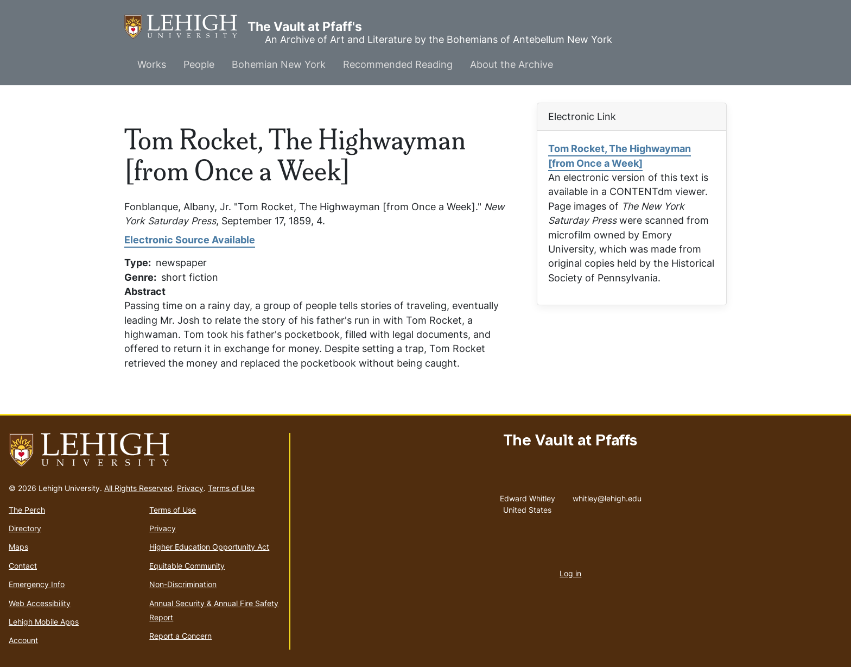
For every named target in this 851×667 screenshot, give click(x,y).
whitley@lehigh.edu (607, 496)
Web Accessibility (40, 603)
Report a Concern (180, 636)
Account (23, 640)
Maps (18, 547)
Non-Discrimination (183, 584)
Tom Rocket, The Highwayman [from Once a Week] (619, 155)
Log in (570, 573)
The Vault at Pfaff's (185, 27)
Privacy (190, 488)
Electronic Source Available (189, 240)
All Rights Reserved (138, 488)
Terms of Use (231, 488)
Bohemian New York (279, 64)
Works (151, 64)
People (198, 64)
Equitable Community (187, 566)
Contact (23, 566)
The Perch (27, 510)
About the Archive (511, 64)
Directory (25, 528)
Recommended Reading (398, 64)
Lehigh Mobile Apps (44, 621)
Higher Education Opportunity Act (209, 547)
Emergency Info (37, 584)
